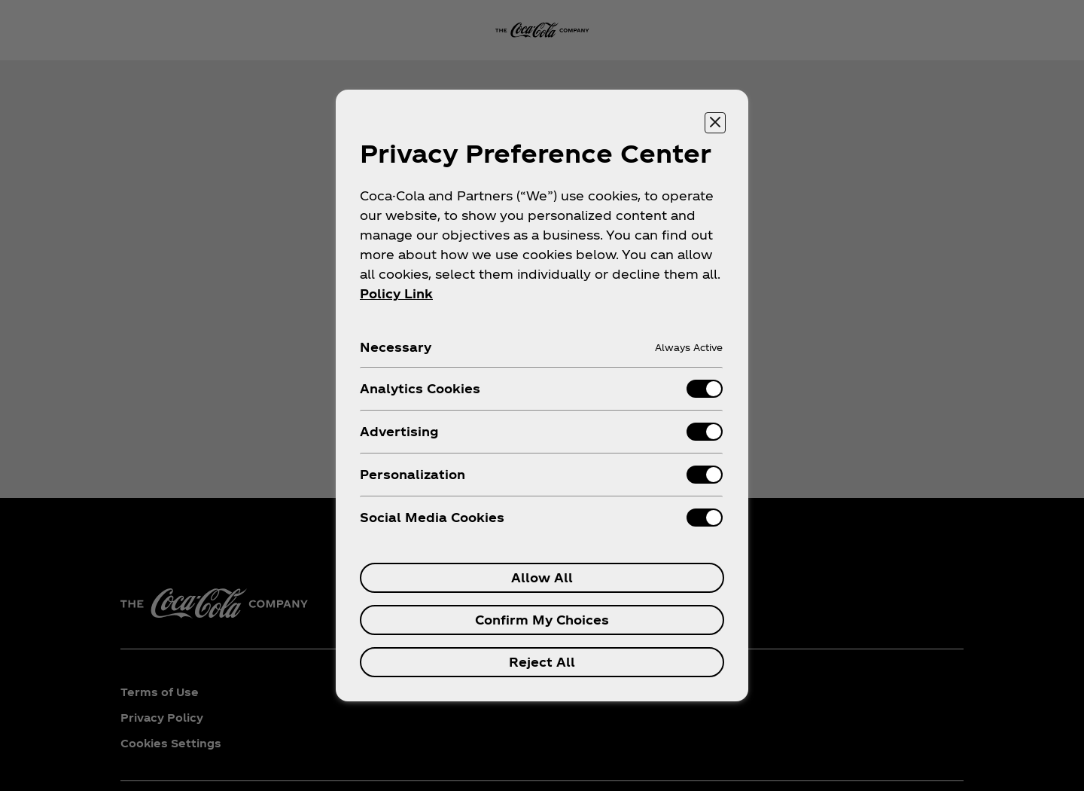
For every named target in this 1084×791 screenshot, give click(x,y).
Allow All (542, 577)
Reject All (542, 662)
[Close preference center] (715, 123)
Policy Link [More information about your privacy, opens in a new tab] (396, 293)
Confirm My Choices (542, 619)
